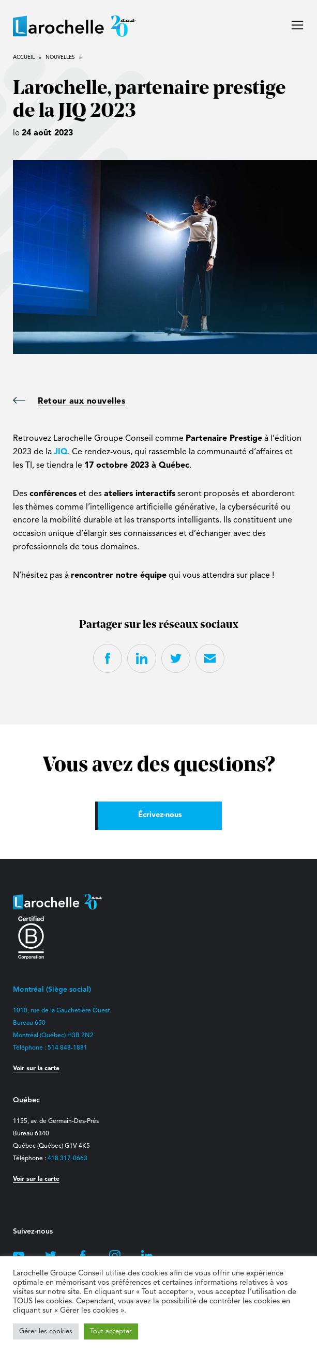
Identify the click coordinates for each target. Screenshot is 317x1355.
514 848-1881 (67, 1048)
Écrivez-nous (160, 815)
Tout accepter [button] (111, 1331)
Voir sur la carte (36, 1069)
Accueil (24, 57)
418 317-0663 (67, 1159)
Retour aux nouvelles (69, 401)
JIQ (61, 452)
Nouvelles (60, 57)
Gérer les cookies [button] (45, 1331)
